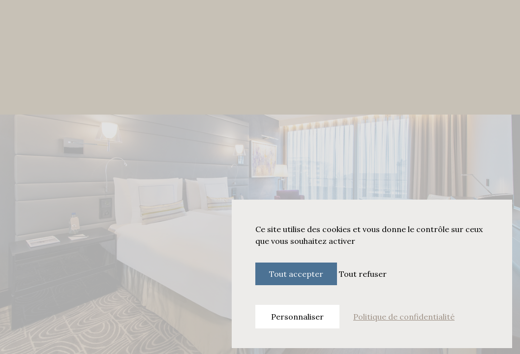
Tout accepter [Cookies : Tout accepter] (296, 274)
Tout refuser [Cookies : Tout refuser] (363, 274)
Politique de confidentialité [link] (404, 317)
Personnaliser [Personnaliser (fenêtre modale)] (297, 317)
